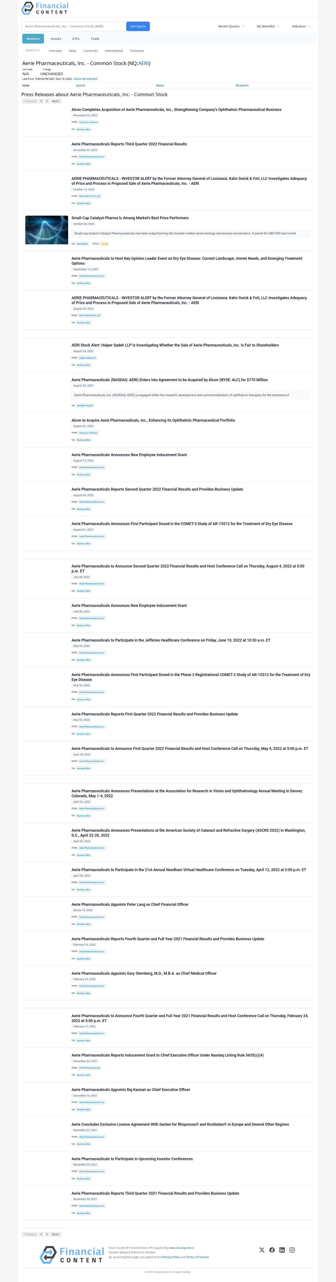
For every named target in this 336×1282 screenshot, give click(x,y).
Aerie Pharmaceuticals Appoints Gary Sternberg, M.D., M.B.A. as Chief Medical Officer (144, 973)
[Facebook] (272, 1255)
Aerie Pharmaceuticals (89, 1068)
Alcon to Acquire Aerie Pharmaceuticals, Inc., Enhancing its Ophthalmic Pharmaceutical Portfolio (153, 420)
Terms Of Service (197, 1257)
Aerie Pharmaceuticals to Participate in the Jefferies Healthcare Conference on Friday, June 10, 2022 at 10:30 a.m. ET (171, 640)
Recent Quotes (229, 26)
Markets (33, 39)
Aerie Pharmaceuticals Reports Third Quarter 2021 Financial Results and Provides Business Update (155, 1193)
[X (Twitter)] (262, 1255)
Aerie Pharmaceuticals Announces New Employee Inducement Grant (129, 455)
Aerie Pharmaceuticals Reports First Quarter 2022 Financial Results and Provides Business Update (155, 714)
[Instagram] (292, 1255)
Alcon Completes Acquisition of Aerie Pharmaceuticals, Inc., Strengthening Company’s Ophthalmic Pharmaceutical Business (177, 109)
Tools (95, 39)
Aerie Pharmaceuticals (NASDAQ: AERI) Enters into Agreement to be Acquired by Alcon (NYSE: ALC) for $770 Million (170, 380)
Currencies (90, 51)
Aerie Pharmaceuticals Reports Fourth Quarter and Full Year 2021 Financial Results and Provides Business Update (168, 939)
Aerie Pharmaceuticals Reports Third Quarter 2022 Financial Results (129, 144)
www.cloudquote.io (181, 1248)
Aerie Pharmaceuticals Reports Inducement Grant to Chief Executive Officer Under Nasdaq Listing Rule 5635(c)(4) (168, 1055)
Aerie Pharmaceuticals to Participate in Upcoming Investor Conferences (132, 1159)
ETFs (76, 39)
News (72, 51)
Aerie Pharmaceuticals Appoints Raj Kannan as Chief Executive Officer (131, 1090)
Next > (56, 101)
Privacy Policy (171, 1257)
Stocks (56, 39)
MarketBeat (82, 244)
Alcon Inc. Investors (88, 122)
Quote (80, 85)
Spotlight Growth (85, 405)
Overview (55, 51)
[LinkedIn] (282, 1255)
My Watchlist (266, 26)
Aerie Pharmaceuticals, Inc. (91, 156)
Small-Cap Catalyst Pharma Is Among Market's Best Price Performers (130, 218)
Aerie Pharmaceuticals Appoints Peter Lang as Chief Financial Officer (130, 904)
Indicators (299, 26)
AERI (143, 63)
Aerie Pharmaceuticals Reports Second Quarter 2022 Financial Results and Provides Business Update (157, 489)
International (114, 51)
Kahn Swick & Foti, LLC (89, 196)
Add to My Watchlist (85, 79)
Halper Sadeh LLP (87, 358)
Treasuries (137, 51)
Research (242, 85)
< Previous (30, 101)
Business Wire (83, 129)
